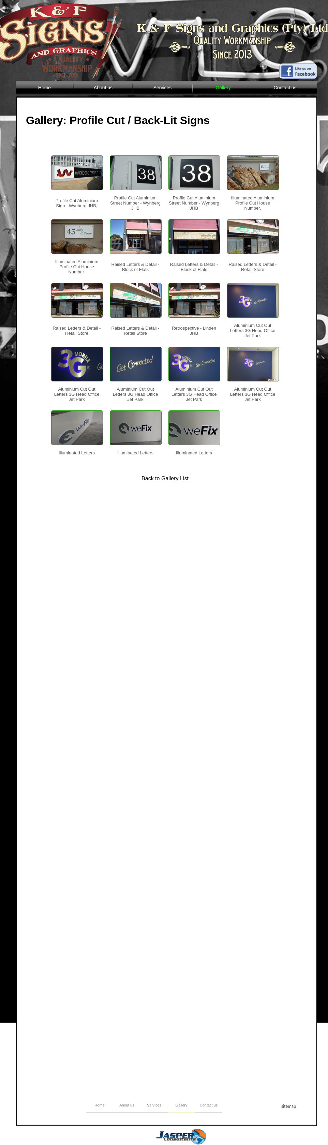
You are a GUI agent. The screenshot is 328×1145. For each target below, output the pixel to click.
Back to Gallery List (165, 478)
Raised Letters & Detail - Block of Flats (135, 267)
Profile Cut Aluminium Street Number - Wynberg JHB (135, 203)
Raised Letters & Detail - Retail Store (253, 267)
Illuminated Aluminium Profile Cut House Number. (252, 203)
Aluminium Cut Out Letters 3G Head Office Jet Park (252, 330)
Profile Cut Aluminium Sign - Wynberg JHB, (77, 203)
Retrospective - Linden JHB (194, 331)
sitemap (288, 1106)
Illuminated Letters (77, 452)
